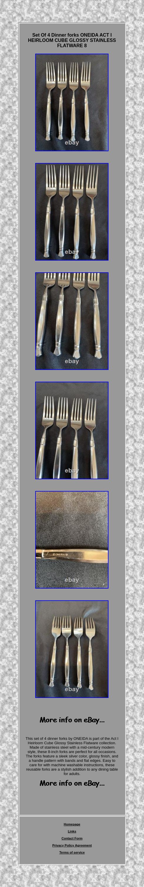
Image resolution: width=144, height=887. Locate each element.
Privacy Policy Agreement (72, 845)
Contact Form (72, 838)
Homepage (72, 824)
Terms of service (72, 852)
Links (72, 831)
